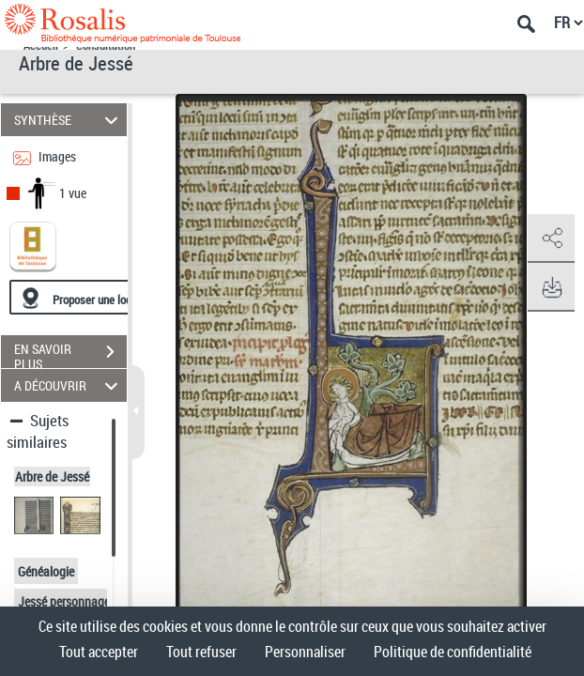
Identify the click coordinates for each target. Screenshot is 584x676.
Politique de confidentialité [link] (452, 651)
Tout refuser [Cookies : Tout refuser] (201, 651)
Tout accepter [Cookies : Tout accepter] (98, 651)
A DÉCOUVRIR (68, 385)
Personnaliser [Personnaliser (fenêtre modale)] (305, 651)
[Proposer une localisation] (98, 297)
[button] (551, 238)
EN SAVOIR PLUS (70, 354)
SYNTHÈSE (68, 119)
